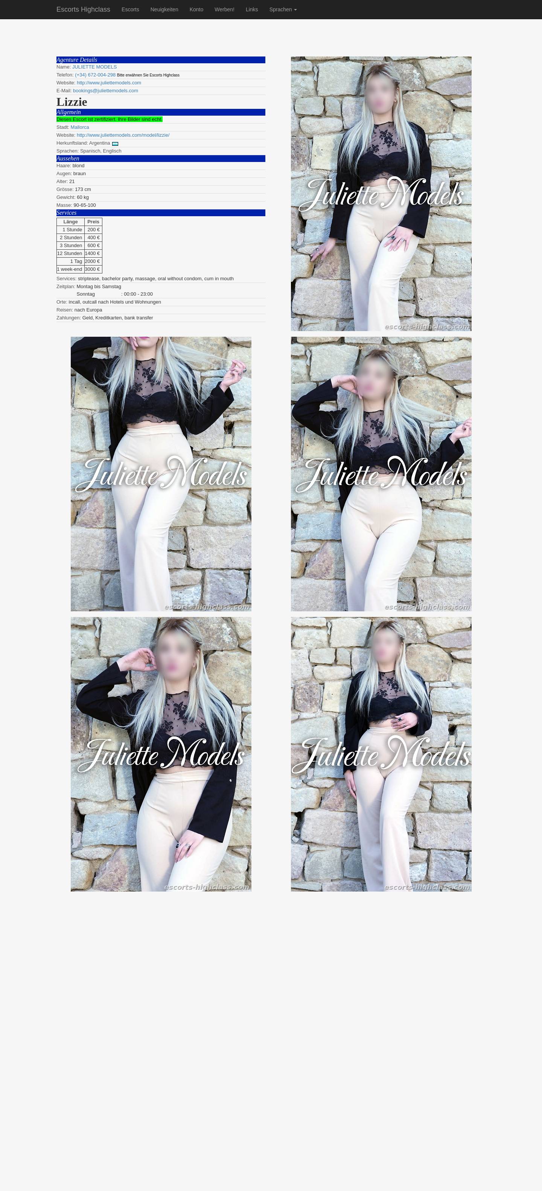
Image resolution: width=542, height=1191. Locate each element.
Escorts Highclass (83, 9)
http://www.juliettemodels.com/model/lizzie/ (123, 135)
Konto (197, 9)
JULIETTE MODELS (94, 67)
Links (252, 9)
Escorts (130, 9)
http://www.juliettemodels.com (109, 83)
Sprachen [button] (283, 9)
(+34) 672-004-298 (95, 75)
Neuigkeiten (164, 9)
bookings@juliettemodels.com (105, 90)
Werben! (224, 9)
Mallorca (80, 127)
